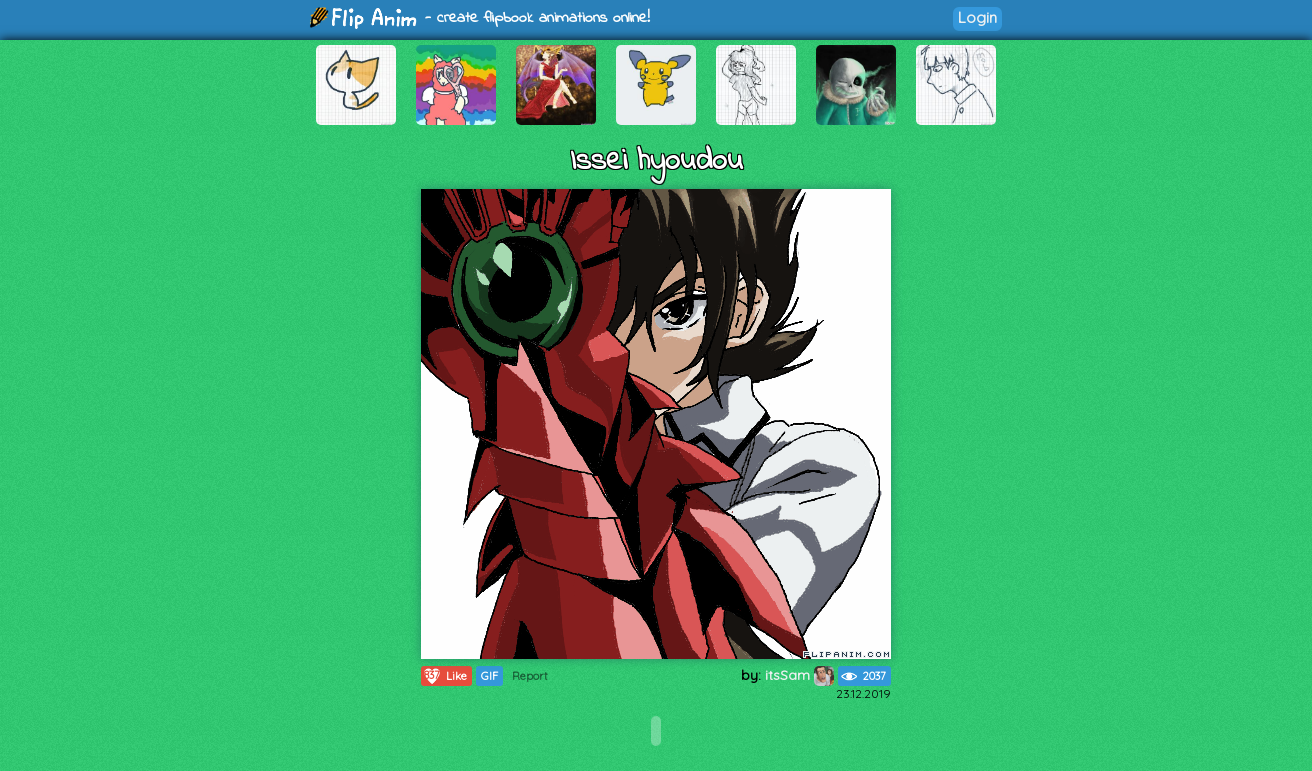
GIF (489, 676)
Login (977, 17)
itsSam (799, 675)
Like (444, 676)
